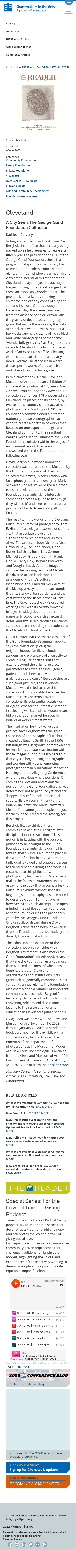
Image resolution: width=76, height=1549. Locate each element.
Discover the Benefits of (38, 1481)
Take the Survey (12, 1539)
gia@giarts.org (23, 1519)
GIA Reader (13, 31)
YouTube (31, 1544)
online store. (59, 1065)
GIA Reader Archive (18, 39)
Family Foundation (18, 165)
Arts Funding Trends (18, 47)
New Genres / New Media (21, 181)
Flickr (38, 1544)
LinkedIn (24, 1544)
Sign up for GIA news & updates (34, 1469)
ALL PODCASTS (19, 1367)
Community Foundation (21, 160)
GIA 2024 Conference (42, 1453)
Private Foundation (18, 170)
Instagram (17, 1544)
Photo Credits (48, 1515)
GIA (8, 1363)
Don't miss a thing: (38, 1467)
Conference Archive (18, 54)
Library (10, 23)
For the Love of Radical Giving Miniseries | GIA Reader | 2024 (40, 1363)
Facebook (10, 1544)
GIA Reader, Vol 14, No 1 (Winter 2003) (45, 67)
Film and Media (16, 186)
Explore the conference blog (27, 1384)
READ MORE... (43, 1106)
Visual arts (12, 175)
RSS (45, 1544)
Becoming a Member (34, 1483)
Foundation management (22, 196)
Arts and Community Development (27, 191)
